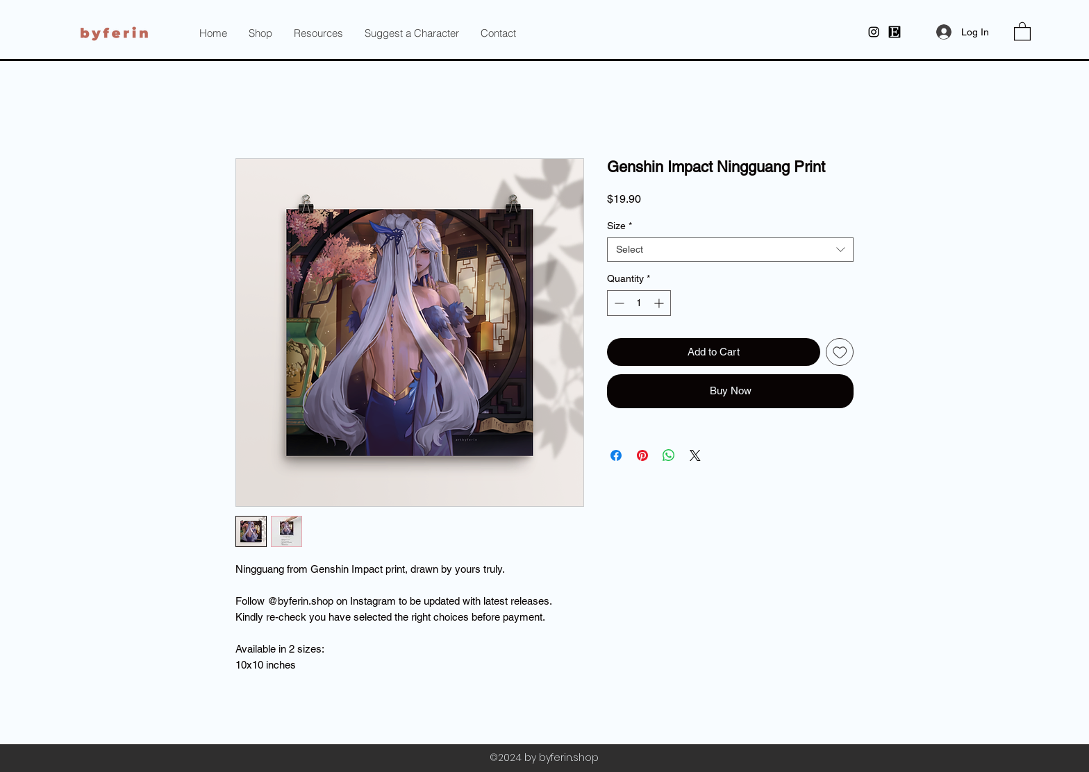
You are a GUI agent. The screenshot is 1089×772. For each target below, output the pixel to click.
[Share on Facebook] (616, 455)
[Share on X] (695, 455)
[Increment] (660, 303)
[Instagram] (874, 32)
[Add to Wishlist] (840, 352)
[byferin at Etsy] (894, 32)
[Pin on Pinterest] (642, 455)
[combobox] (730, 249)
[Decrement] (617, 303)
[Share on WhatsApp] (668, 455)
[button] (318, 33)
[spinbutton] (638, 303)
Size (619, 225)
